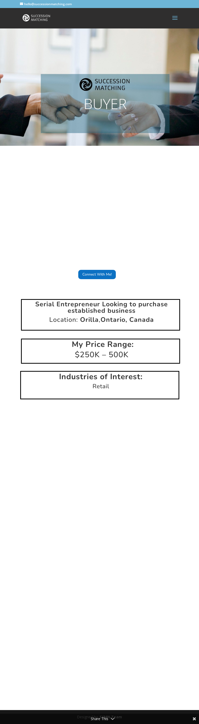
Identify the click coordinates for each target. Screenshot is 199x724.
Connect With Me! (97, 274)
